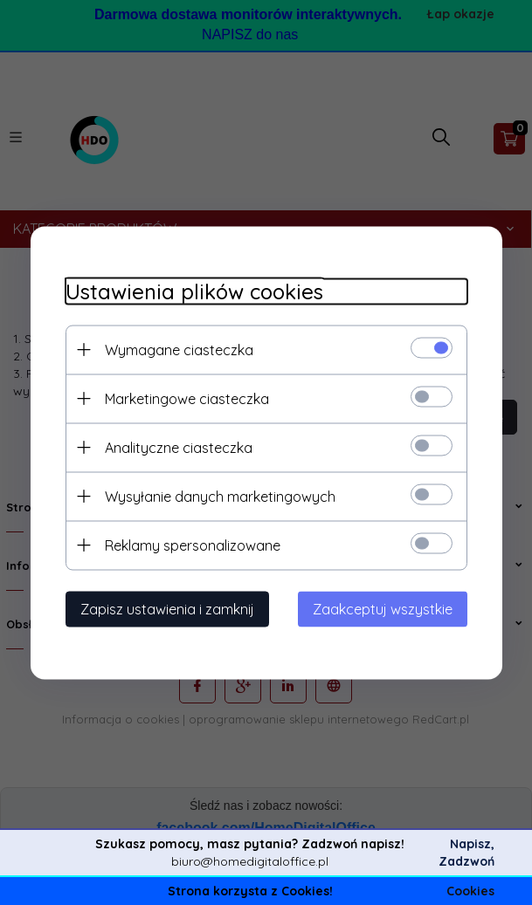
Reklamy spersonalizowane (192, 544)
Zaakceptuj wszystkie (383, 608)
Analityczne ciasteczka (178, 447)
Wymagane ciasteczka (179, 349)
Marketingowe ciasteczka (187, 398)
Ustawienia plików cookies (194, 291)
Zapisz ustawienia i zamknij (167, 608)
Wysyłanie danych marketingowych (220, 495)
